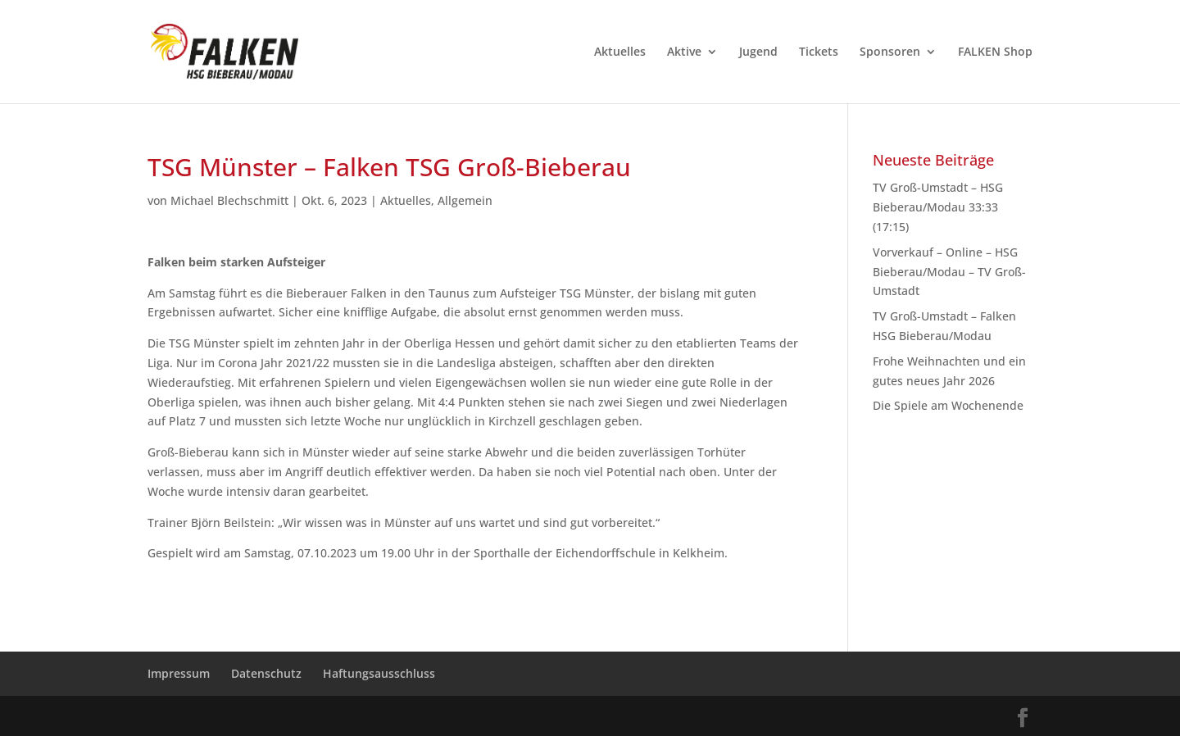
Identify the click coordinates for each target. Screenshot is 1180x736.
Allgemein (465, 200)
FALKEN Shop (995, 52)
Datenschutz (266, 673)
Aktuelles (620, 52)
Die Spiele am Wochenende (948, 405)
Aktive (684, 52)
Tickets (818, 52)
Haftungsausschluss (379, 673)
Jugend (758, 52)
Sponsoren (890, 52)
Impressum (179, 673)
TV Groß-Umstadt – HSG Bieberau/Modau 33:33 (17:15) (938, 206)
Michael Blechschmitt (229, 200)
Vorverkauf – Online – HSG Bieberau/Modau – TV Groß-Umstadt (949, 271)
